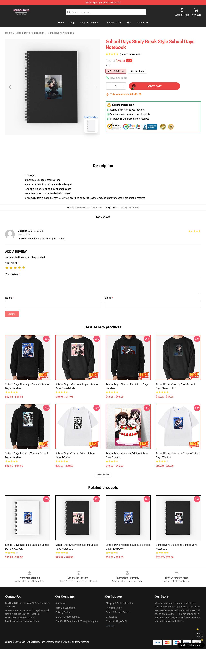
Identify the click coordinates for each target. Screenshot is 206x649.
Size (108, 66)
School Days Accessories (30, 32)
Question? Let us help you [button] (191, 645)
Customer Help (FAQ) (116, 621)
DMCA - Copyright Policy (68, 616)
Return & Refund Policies (118, 612)
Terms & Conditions (65, 607)
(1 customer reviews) (130, 54)
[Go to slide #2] (61, 142)
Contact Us (111, 616)
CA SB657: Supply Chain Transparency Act (77, 621)
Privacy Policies (63, 612)
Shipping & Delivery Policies (119, 603)
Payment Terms (114, 607)
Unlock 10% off (200, 635)
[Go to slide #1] (44, 142)
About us (60, 603)
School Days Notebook (61, 32)
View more (103, 474)
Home (8, 32)
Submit (11, 314)
